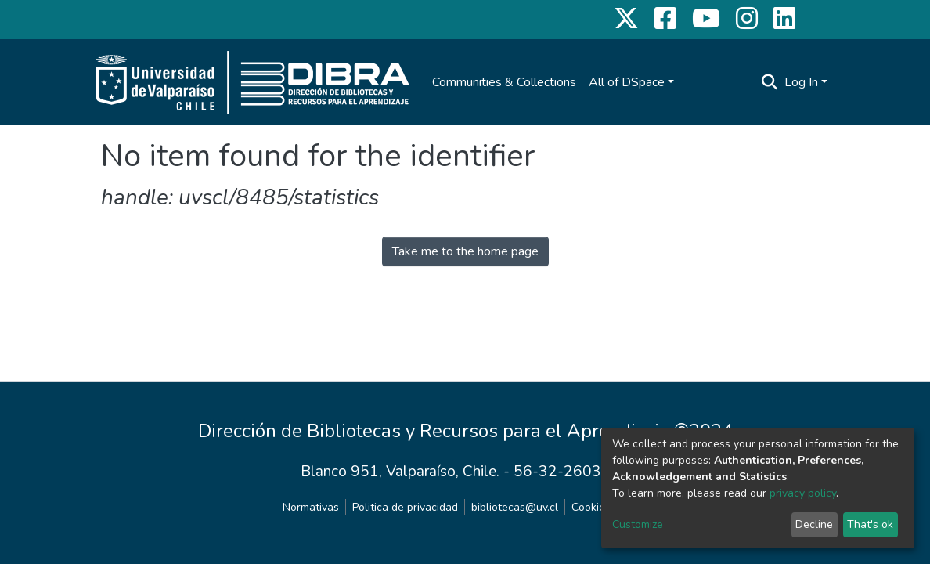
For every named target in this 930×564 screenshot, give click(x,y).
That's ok (870, 524)
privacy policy (803, 493)
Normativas (311, 507)
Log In (801, 82)
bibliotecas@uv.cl (514, 507)
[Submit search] (770, 82)
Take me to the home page (465, 251)
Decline (814, 524)
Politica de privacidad (405, 507)
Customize (637, 524)
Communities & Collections (504, 82)
